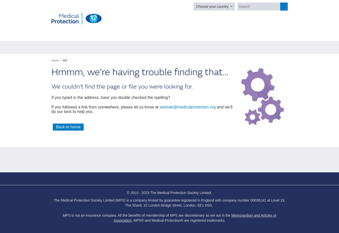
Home (55, 60)
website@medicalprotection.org (188, 107)
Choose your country (212, 7)
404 (65, 60)
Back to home (68, 127)
